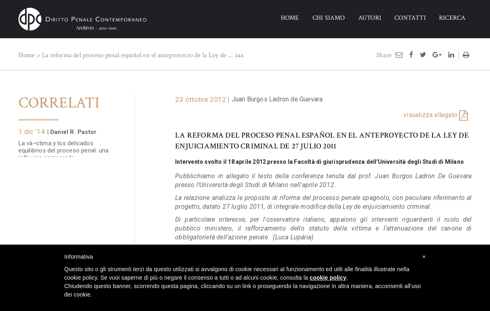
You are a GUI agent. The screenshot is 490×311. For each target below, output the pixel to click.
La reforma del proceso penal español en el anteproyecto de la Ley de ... (137, 55)
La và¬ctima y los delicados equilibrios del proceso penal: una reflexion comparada (63, 146)
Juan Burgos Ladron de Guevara (277, 99)
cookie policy (328, 277)
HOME (290, 18)
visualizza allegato (430, 115)
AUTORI (369, 18)
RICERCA (452, 18)
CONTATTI (410, 18)
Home (26, 55)
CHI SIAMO (328, 18)
